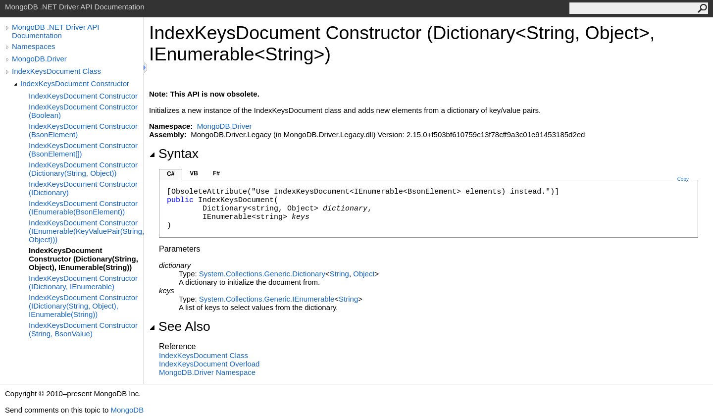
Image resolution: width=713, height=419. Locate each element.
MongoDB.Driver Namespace (207, 372)
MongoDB (127, 410)
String (339, 273)
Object (363, 273)
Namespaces (33, 46)
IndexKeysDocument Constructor (74, 83)
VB (194, 173)
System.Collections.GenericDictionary (262, 273)
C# (170, 173)
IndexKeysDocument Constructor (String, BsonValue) (83, 329)
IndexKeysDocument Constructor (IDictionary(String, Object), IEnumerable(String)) (83, 305)
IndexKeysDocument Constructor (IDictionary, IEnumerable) (83, 282)
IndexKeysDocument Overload (209, 364)
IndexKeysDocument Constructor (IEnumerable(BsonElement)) (83, 207)
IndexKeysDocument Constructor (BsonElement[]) (83, 149)
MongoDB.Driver (39, 58)
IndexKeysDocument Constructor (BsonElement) (83, 130)
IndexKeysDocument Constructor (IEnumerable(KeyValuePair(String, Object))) (86, 231)
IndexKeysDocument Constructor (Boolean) (83, 111)
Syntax (174, 153)
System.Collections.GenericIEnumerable (266, 299)
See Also (179, 326)
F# (216, 173)
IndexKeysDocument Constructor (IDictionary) (83, 188)
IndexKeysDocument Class (56, 71)
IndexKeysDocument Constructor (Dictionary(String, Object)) (83, 168)
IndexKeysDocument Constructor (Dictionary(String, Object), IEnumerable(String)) (83, 258)
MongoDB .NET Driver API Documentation (55, 31)
